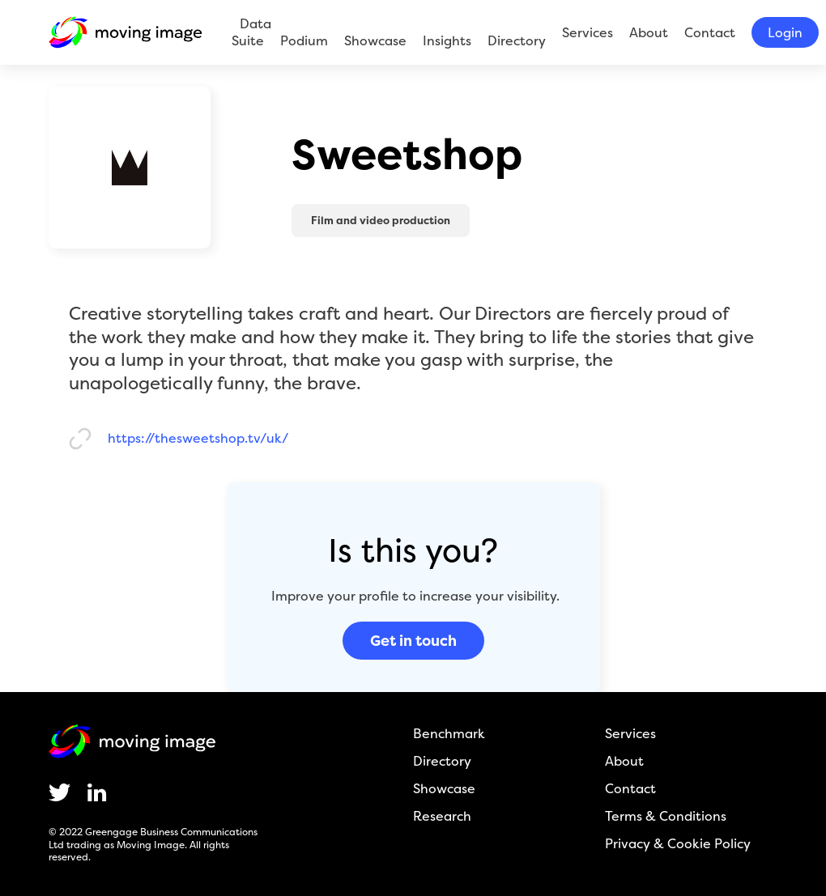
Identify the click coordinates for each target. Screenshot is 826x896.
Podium (304, 40)
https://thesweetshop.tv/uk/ (198, 438)
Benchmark (449, 733)
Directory (517, 40)
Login (785, 32)
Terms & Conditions (665, 816)
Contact (709, 32)
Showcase (375, 40)
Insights (447, 40)
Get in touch (413, 641)
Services (587, 32)
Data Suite (251, 32)
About (648, 32)
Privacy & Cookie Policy (678, 843)
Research (442, 816)
